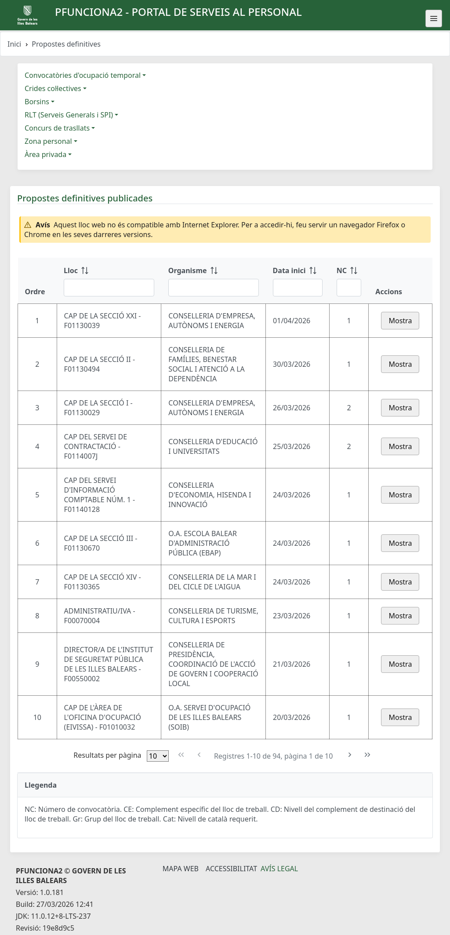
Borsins (37, 101)
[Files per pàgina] (158, 756)
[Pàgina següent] (350, 755)
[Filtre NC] (349, 287)
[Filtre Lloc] (109, 287)
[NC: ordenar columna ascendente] (349, 280)
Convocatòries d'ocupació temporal (83, 75)
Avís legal (279, 868)
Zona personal (48, 141)
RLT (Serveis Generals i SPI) (69, 115)
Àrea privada (45, 154)
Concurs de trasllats (57, 128)
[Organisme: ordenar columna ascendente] (213, 280)
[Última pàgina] (367, 755)
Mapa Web (181, 868)
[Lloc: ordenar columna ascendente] (109, 280)
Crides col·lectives (53, 88)
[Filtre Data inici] (298, 287)
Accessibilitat (231, 868)
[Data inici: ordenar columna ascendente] (298, 280)
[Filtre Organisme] (213, 287)
